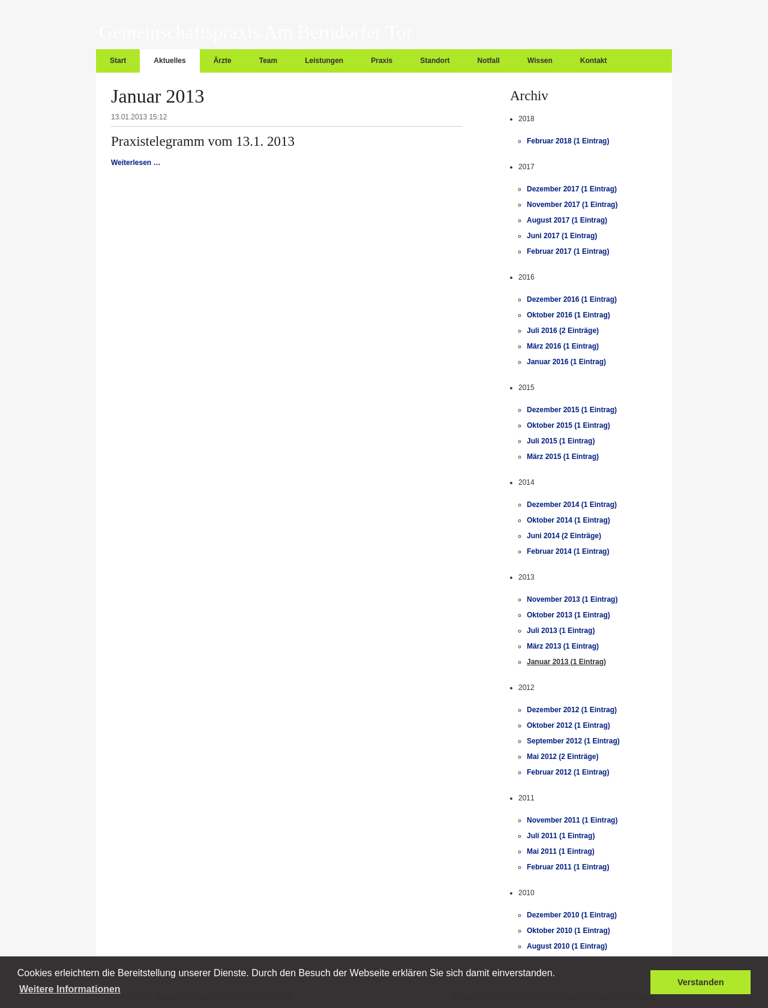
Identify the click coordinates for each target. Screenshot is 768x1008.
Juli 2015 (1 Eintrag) (561, 441)
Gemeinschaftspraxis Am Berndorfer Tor (255, 32)
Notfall (489, 60)
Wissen (540, 60)
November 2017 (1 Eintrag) (572, 204)
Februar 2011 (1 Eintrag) (568, 867)
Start (118, 60)
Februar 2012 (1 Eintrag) (568, 772)
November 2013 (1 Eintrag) (572, 599)
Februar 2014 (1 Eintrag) (568, 551)
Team (268, 60)
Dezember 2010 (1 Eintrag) (572, 915)
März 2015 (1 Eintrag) (563, 456)
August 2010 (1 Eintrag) (567, 946)
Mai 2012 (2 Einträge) (562, 756)
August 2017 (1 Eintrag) (567, 220)
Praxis (381, 60)
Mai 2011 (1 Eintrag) (561, 851)
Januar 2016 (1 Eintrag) (566, 362)
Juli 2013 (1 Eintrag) (561, 630)
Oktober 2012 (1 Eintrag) (568, 725)
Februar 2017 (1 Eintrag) (568, 251)
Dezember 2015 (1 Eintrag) (572, 410)
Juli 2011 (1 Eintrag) (561, 836)
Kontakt (593, 60)
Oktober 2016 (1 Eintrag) (568, 315)
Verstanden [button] (700, 982)
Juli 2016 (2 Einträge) (563, 330)
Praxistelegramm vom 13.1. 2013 (203, 141)
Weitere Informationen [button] (70, 989)
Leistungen (324, 60)
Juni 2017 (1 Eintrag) (562, 236)
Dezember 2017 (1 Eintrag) (572, 189)
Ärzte (223, 60)
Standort (434, 60)
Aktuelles (169, 60)
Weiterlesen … (135, 162)
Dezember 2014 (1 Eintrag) (572, 504)
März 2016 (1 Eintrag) (563, 346)
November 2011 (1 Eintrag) (572, 820)
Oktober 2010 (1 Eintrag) (568, 930)
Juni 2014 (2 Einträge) (564, 536)
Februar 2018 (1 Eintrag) (568, 141)
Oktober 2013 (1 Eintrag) (568, 615)
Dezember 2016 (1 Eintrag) (572, 299)
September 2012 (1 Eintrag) (573, 741)
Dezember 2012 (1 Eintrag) (572, 710)
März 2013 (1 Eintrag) (563, 646)
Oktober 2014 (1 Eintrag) (568, 520)
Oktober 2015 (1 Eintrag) (568, 425)
